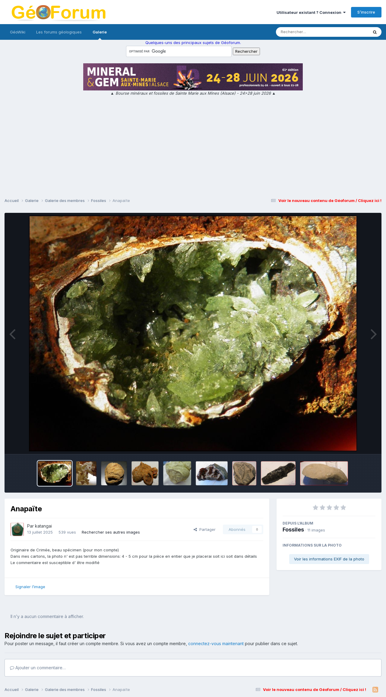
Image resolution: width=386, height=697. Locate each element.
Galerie (100, 35)
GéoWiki (17, 32)
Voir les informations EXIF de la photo (329, 559)
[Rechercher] (305, 32)
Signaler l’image (30, 586)
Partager (205, 529)
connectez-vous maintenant (216, 643)
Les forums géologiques (59, 32)
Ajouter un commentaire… (38, 667)
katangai (43, 525)
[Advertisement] (193, 148)
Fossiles (293, 529)
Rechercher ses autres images (111, 532)
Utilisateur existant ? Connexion (311, 12)
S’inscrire (366, 12)
